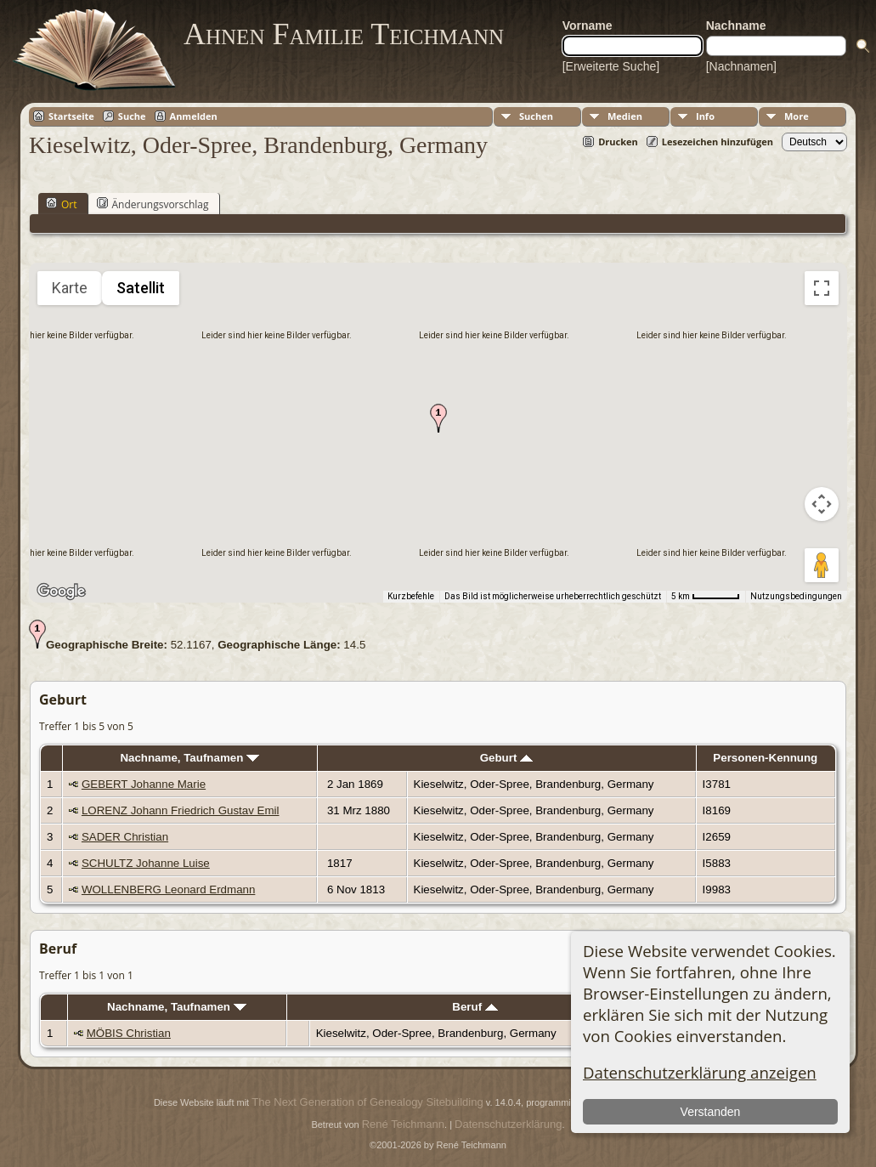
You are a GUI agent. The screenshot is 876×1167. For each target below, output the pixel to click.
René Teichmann (403, 1124)
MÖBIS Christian (129, 1033)
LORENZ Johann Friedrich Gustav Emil (181, 810)
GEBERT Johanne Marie (144, 784)
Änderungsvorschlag (153, 204)
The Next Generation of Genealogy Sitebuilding (367, 1102)
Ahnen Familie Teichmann (344, 34)
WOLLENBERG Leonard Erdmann (168, 889)
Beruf (475, 1006)
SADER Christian (125, 836)
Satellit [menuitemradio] (140, 288)
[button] (438, 418)
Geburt (506, 757)
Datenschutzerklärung (508, 1124)
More (796, 116)
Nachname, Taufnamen (189, 757)
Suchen (536, 116)
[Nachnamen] (741, 66)
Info (705, 116)
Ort (61, 204)
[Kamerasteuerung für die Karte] (822, 504)
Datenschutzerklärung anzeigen (700, 1072)
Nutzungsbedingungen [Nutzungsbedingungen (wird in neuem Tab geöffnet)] (796, 596)
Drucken (618, 141)
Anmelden (194, 116)
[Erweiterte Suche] (610, 66)
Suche (132, 116)
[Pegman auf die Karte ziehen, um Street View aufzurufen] (822, 565)
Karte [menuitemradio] (70, 288)
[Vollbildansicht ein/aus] (822, 288)
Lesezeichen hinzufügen (717, 141)
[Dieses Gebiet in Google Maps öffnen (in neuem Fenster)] (61, 592)
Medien (625, 116)
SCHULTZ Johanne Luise (146, 863)
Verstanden (711, 1112)
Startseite (71, 116)
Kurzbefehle (410, 596)
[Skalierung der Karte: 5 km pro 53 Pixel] (705, 597)
